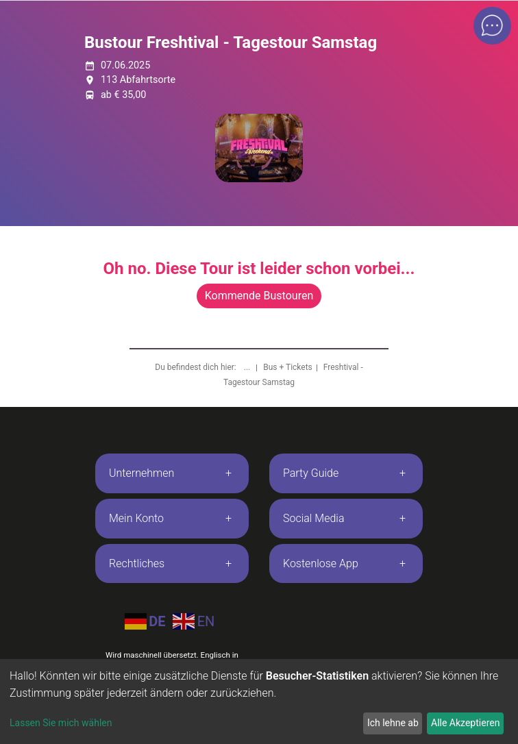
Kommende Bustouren (259, 295)
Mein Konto (136, 518)
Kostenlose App (320, 563)
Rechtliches (136, 563)
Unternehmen (141, 473)
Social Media (314, 518)
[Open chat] (492, 26)
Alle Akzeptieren (465, 722)
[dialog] (259, 701)
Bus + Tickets (287, 367)
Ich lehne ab (393, 722)
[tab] (172, 473)
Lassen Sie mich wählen (61, 722)
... (248, 367)
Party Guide (310, 473)
